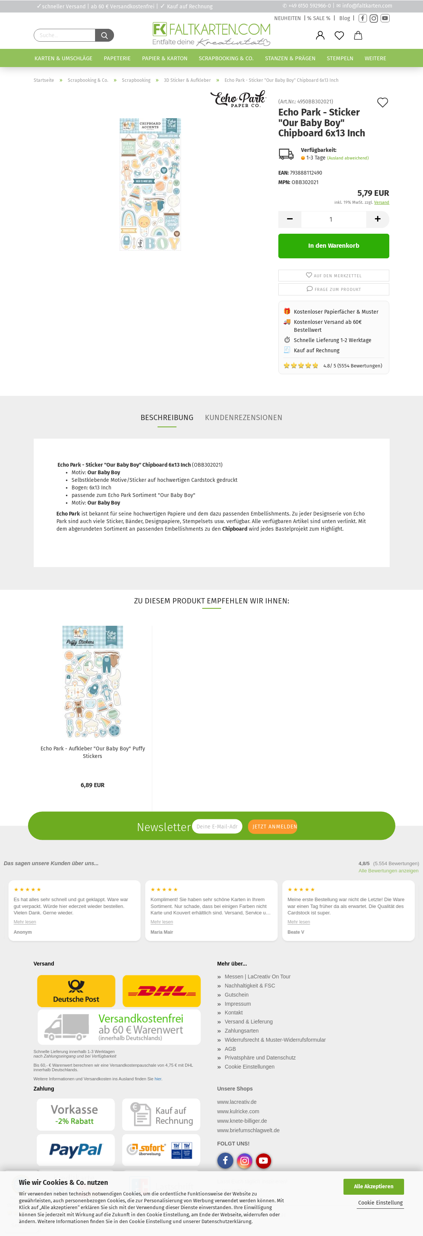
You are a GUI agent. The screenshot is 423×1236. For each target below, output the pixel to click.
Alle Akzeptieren (373, 1186)
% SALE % (319, 18)
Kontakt (234, 1012)
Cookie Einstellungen (250, 1067)
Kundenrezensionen (244, 417)
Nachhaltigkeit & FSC (250, 986)
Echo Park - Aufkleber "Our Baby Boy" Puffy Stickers (93, 752)
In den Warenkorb (333, 246)
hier (158, 1079)
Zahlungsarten (242, 1031)
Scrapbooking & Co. (226, 58)
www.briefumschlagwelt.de (248, 1130)
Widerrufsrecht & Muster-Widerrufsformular (275, 1040)
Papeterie (117, 58)
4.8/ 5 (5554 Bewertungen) (332, 365)
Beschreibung (167, 417)
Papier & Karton (164, 58)
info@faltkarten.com (367, 6)
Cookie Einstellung (380, 1203)
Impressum (238, 1004)
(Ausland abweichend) (348, 158)
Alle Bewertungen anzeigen (388, 870)
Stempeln (340, 58)
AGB (230, 1049)
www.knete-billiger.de (242, 1121)
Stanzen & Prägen (290, 58)
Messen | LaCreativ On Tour (258, 976)
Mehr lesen (25, 922)
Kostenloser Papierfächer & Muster (336, 312)
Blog (344, 18)
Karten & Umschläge (63, 58)
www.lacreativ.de (237, 1102)
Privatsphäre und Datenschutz (260, 1058)
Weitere (375, 58)
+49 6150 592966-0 (310, 6)
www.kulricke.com (238, 1111)
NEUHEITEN (287, 18)
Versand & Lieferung (249, 1022)
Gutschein (237, 995)
